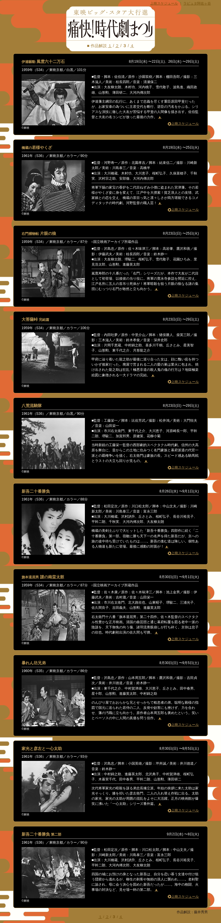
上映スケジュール (164, 3)
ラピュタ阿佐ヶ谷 (197, 3)
